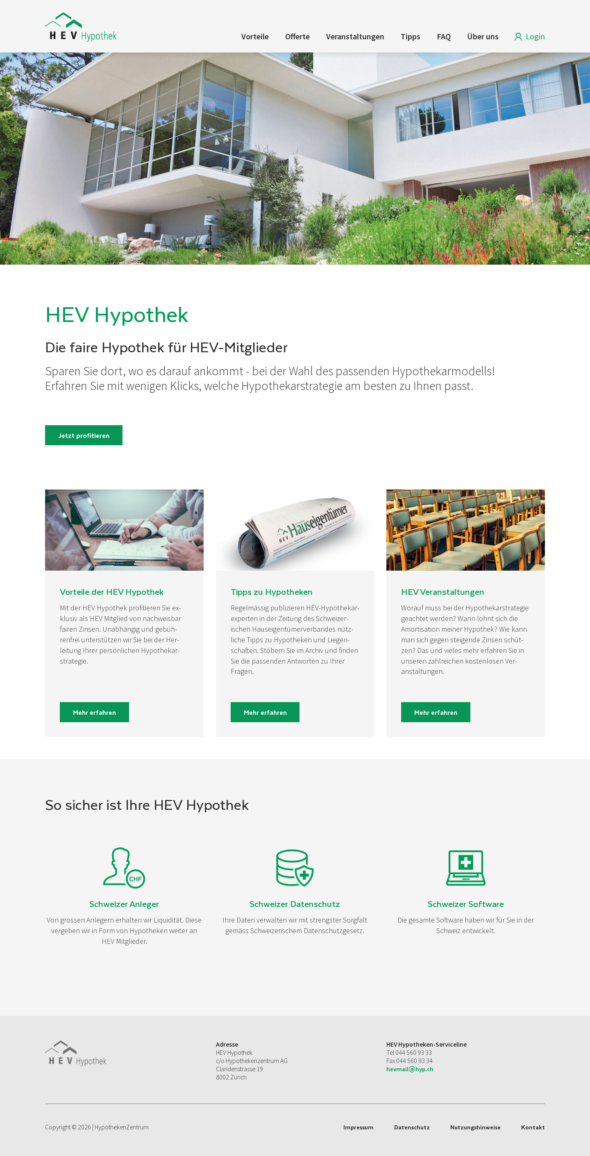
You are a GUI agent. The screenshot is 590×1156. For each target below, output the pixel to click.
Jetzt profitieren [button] (83, 435)
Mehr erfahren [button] (94, 712)
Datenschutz (412, 1127)
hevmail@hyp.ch (409, 1069)
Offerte (297, 36)
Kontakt (533, 1127)
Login (528, 37)
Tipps (410, 36)
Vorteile (255, 36)
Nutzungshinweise (475, 1127)
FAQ (444, 36)
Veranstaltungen (355, 36)
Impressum (358, 1127)
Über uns (483, 36)
